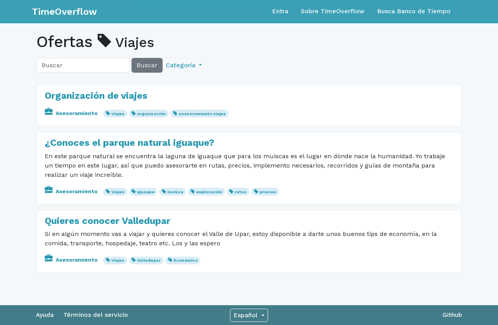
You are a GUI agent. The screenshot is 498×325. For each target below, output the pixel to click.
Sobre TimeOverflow (333, 11)
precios (268, 191)
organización (151, 113)
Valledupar (149, 260)
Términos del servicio (95, 314)
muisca (175, 191)
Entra (280, 11)
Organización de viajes (96, 95)
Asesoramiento (72, 113)
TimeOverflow (64, 11)
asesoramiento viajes (202, 113)
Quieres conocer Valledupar (107, 220)
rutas (241, 191)
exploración (209, 191)
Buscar (147, 65)
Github (452, 314)
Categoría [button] (181, 65)
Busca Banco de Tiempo (414, 11)
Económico (186, 260)
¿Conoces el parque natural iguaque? (129, 142)
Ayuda (45, 314)
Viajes (117, 113)
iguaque (145, 191)
